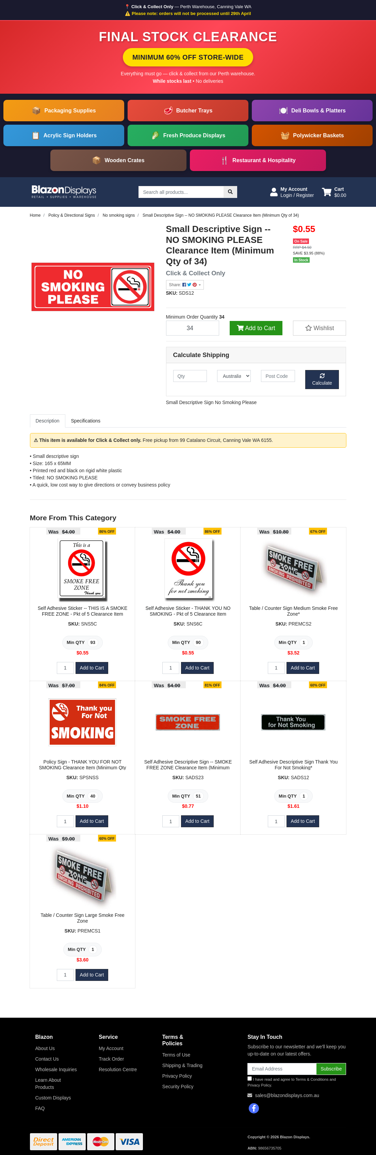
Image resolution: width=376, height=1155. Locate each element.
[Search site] (230, 192)
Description (48, 420)
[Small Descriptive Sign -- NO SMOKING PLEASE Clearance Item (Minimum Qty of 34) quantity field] (192, 328)
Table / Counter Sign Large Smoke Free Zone (82, 918)
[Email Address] (281, 1069)
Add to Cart (256, 328)
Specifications (85, 420)
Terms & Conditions (311, 1079)
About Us (45, 1048)
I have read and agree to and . (291, 1081)
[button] (292, 192)
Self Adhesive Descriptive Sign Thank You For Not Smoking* (293, 764)
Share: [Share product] (183, 284)
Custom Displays (53, 1097)
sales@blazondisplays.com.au (287, 1095)
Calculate (322, 379)
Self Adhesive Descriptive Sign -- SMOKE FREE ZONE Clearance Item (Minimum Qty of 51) (188, 767)
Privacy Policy (177, 1076)
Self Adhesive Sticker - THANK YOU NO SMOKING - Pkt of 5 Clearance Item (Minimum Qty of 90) (187, 613)
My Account (111, 1048)
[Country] (234, 376)
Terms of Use (176, 1055)
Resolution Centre (118, 1069)
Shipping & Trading (182, 1065)
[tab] (47, 421)
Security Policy (178, 1086)
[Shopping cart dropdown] (334, 192)
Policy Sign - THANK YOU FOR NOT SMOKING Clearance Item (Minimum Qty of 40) (82, 767)
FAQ (40, 1108)
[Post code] (278, 376)
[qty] (190, 376)
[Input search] (181, 192)
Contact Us (47, 1059)
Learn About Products (48, 1083)
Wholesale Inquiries (56, 1069)
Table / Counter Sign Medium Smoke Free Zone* (293, 611)
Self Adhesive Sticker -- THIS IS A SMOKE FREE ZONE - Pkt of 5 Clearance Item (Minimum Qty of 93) (83, 613)
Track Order (111, 1059)
